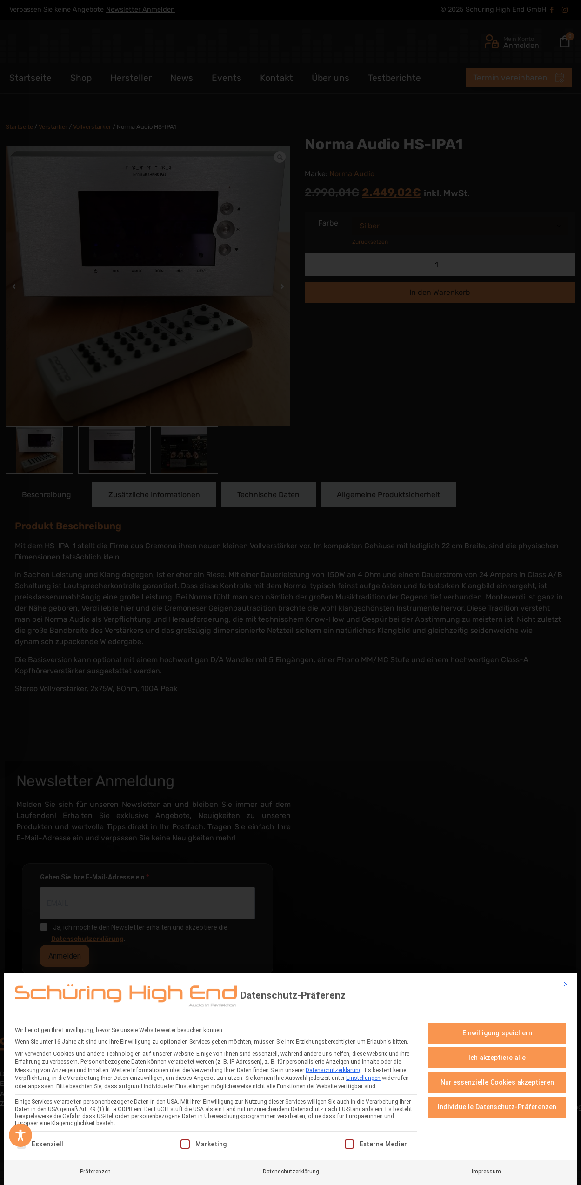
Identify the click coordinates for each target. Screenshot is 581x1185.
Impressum (486, 1171)
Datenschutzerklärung (334, 1070)
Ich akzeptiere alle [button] (497, 1057)
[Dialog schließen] (566, 984)
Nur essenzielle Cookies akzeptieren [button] (497, 1082)
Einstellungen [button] (363, 1078)
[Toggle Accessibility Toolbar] (20, 1135)
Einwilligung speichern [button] (497, 1033)
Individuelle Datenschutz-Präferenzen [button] (497, 1107)
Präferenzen (95, 1171)
